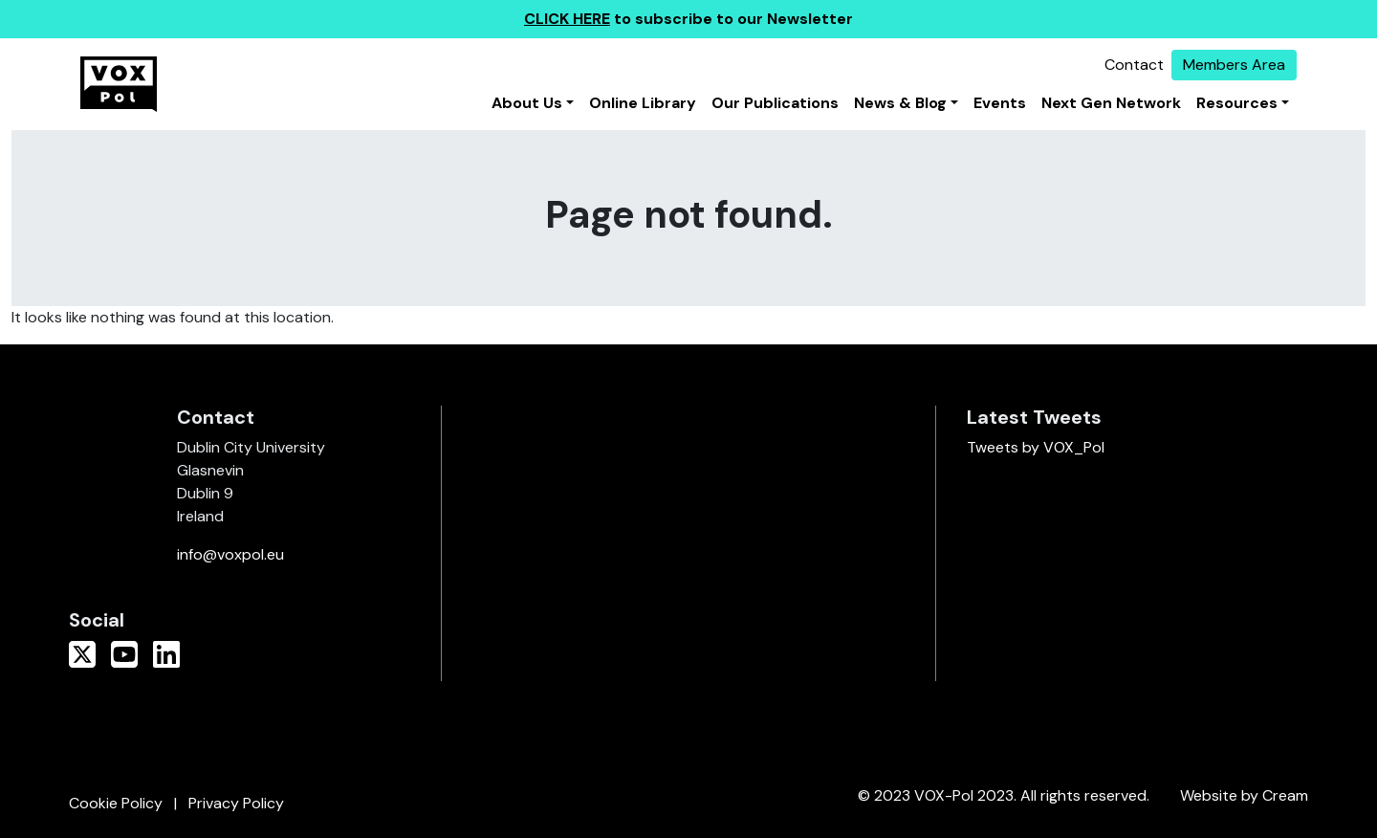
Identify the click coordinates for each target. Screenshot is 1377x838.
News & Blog (900, 103)
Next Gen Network (1111, 103)
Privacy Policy (236, 803)
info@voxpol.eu (230, 554)
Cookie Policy (116, 803)
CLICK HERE (567, 19)
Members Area (1234, 65)
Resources (1237, 103)
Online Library (642, 103)
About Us (527, 103)
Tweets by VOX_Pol (1035, 447)
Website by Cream (1244, 795)
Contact (1134, 65)
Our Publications (775, 103)
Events (999, 103)
